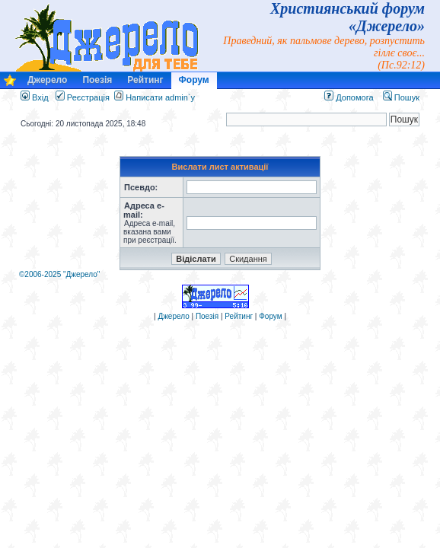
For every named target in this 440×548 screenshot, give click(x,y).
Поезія (97, 80)
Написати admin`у (160, 97)
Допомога (348, 97)
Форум (194, 80)
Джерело (47, 80)
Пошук (401, 97)
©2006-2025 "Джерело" (59, 274)
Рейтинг (145, 80)
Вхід (35, 97)
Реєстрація (83, 97)
